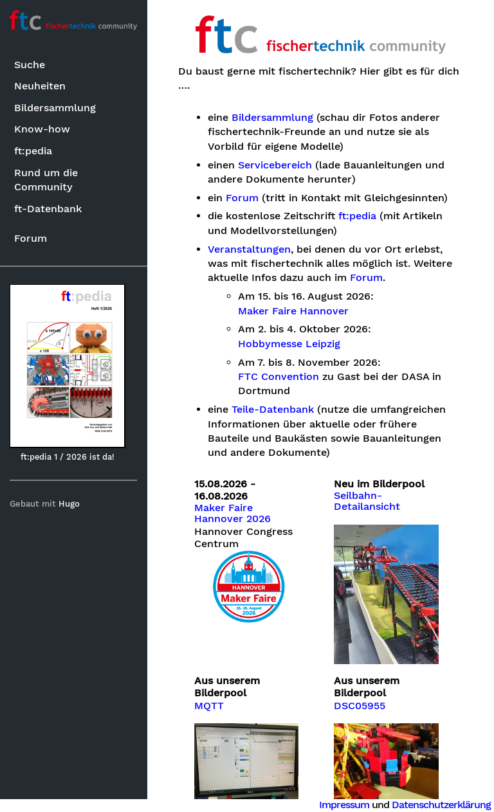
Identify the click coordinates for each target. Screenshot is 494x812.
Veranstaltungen (249, 249)
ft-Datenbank (48, 209)
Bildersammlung (55, 108)
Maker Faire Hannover (294, 311)
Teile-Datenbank (273, 409)
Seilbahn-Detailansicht (367, 501)
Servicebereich (276, 165)
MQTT (209, 705)
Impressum (344, 804)
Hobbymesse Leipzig (290, 344)
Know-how (42, 129)
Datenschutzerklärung (441, 804)
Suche (29, 65)
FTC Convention (279, 377)
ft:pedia (33, 151)
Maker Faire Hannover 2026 (233, 513)
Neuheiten (40, 86)
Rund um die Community (46, 180)
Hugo (69, 504)
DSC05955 (360, 705)
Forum (30, 238)
